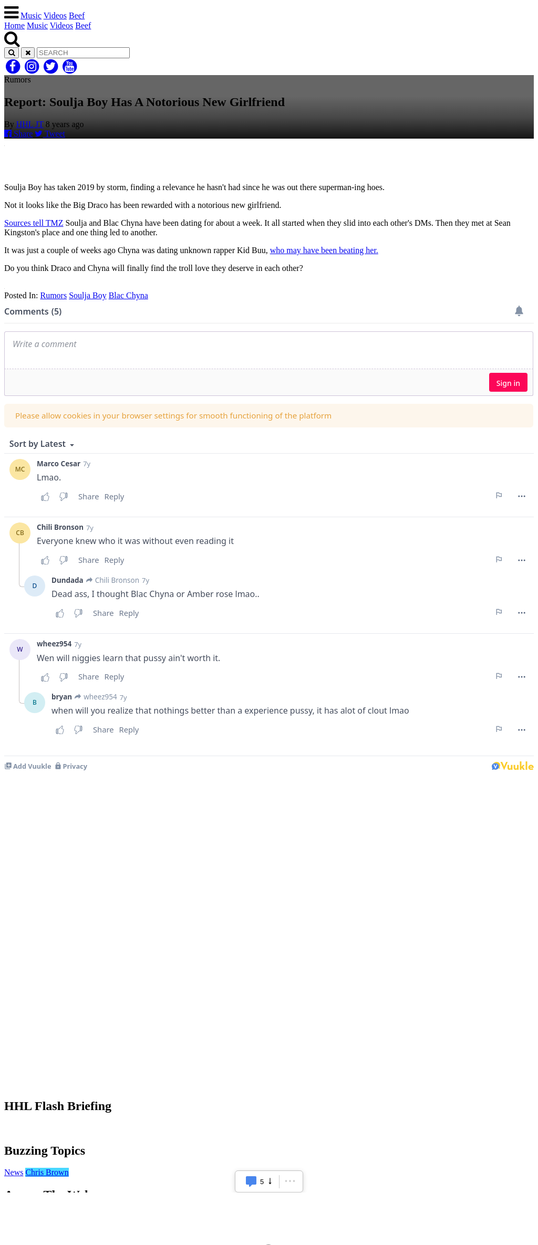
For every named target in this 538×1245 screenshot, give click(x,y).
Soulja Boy (88, 295)
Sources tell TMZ (34, 222)
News (13, 1172)
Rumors (53, 295)
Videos (55, 15)
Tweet (50, 133)
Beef (77, 15)
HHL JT (30, 124)
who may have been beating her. (324, 250)
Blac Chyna (128, 295)
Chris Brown (46, 1172)
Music (31, 15)
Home (14, 25)
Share (18, 133)
